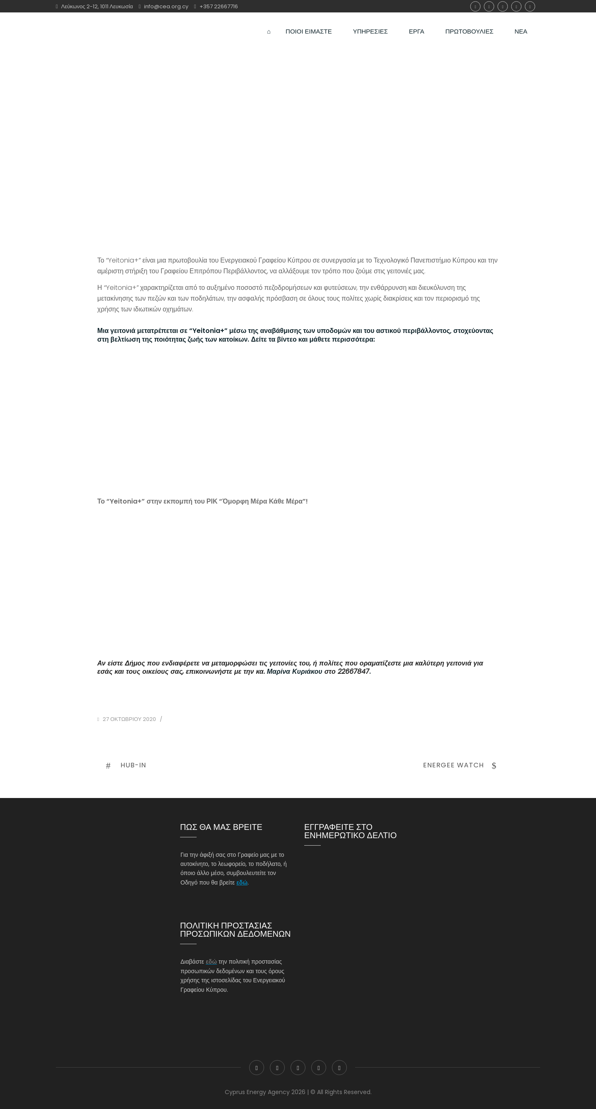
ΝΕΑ (520, 27)
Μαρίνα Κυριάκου (294, 671)
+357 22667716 (218, 6)
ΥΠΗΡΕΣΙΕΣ (370, 27)
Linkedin (516, 6)
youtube (530, 6)
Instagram (502, 6)
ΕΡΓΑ (416, 27)
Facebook (475, 6)
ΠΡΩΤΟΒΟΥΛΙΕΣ (469, 27)
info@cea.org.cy (166, 6)
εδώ (242, 882)
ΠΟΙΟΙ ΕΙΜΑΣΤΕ (309, 27)
